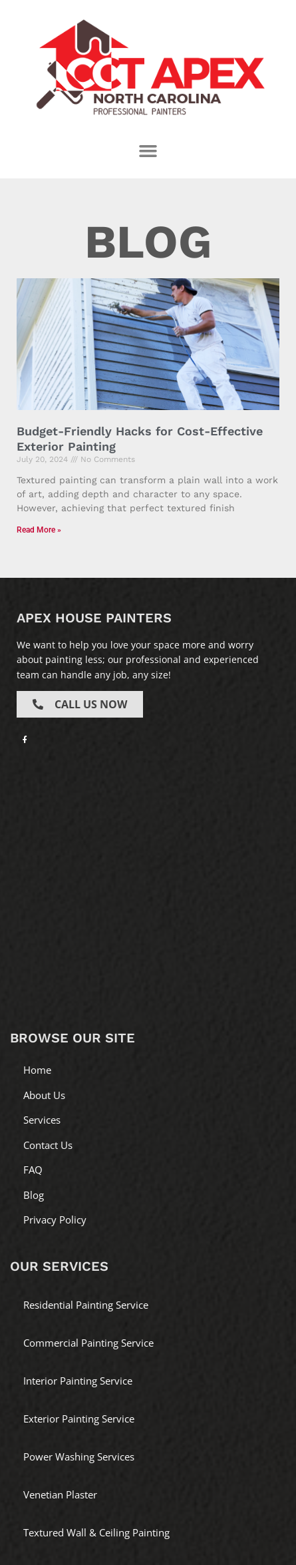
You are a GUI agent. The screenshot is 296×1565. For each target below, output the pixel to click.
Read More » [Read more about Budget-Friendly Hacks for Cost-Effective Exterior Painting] (39, 530)
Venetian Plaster (60, 1494)
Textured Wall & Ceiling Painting (96, 1532)
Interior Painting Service (77, 1380)
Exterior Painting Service (78, 1418)
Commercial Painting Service (88, 1342)
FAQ (33, 1169)
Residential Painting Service (85, 1304)
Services (42, 1119)
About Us (44, 1095)
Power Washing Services (78, 1456)
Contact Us (48, 1145)
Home (37, 1069)
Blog (33, 1195)
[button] (148, 151)
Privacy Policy (54, 1219)
